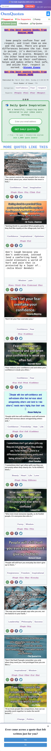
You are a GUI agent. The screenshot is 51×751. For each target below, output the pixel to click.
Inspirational (26, 249)
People (18, 103)
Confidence (22, 98)
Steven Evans (31, 74)
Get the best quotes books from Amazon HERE (25, 32)
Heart (23, 488)
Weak (26, 396)
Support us (8, 19)
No (25, 745)
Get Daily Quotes (25, 141)
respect (42, 98)
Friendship (26, 440)
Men (26, 542)
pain (30, 293)
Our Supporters (24, 19)
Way (27, 205)
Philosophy (26, 635)
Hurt (41, 298)
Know (21, 205)
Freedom (25, 586)
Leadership (13, 635)
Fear (32, 98)
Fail (20, 396)
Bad (37, 688)
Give (22, 591)
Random (24, 24)
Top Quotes (37, 24)
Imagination (35, 201)
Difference (32, 493)
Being (24, 493)
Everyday (35, 591)
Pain (24, 298)
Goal (25, 201)
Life (41, 440)
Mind (27, 688)
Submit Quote (10, 24)
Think (33, 205)
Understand (32, 298)
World (18, 298)
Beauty (15, 488)
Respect (41, 103)
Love (36, 488)
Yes (25, 740)
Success (38, 635)
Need (21, 688)
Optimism (39, 249)
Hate (35, 440)
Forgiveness (13, 586)
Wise (32, 542)
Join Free (29, 6)
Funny (38, 19)
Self (26, 444)
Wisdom (22, 293)
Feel (26, 103)
